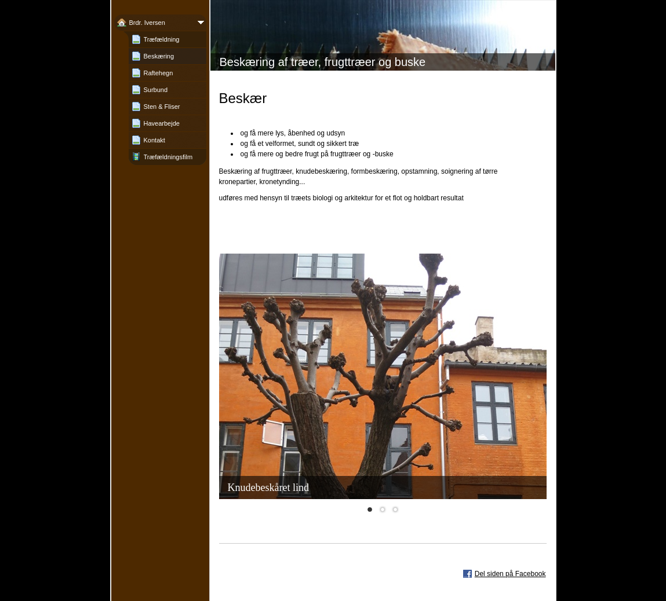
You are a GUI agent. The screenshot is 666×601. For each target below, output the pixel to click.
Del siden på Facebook (510, 574)
